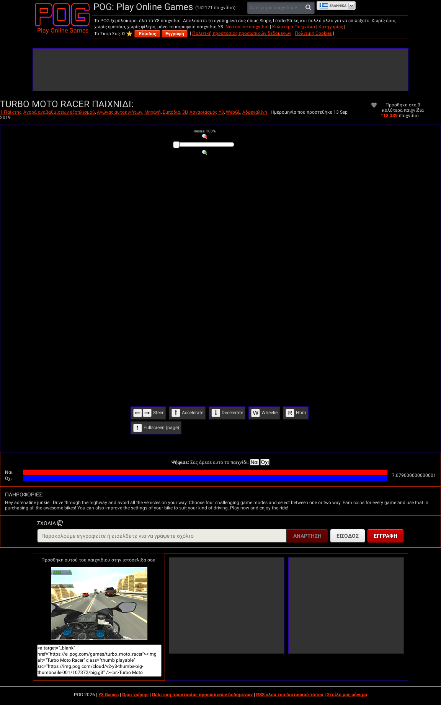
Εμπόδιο (171, 112)
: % (205, 131)
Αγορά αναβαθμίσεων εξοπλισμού (59, 112)
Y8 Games (108, 694)
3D (185, 112)
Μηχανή (152, 112)
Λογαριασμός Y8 (206, 112)
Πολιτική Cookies (313, 33)
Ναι (254, 462)
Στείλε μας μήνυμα (347, 694)
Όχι (265, 462)
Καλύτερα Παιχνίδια (293, 26)
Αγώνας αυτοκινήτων (119, 112)
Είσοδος (147, 33)
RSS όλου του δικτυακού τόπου (289, 694)
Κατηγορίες (330, 26)
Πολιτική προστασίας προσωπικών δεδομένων (241, 33)
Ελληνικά (332, 6)
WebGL (233, 112)
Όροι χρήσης (135, 694)
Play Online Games (62, 30)
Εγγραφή (174, 33)
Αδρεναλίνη (254, 112)
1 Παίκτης (10, 112)
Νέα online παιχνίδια (247, 26)
